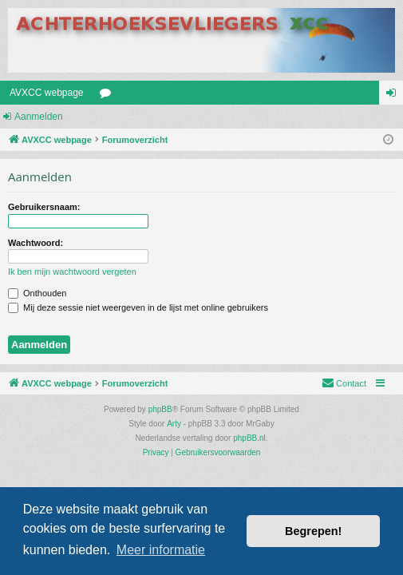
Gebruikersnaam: (44, 207)
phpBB (160, 409)
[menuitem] (344, 383)
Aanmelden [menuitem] (394, 96)
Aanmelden (38, 116)
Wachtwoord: (35, 243)
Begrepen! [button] (313, 531)
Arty (174, 423)
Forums (108, 96)
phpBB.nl (249, 438)
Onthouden (37, 293)
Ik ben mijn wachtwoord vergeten (72, 271)
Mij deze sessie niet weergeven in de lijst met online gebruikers (138, 307)
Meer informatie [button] (161, 550)
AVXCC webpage (47, 92)
